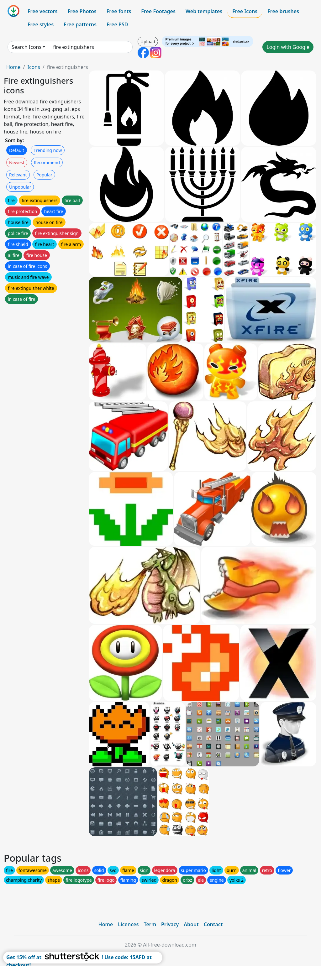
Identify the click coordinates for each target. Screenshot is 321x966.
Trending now (48, 150)
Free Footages (158, 11)
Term (150, 924)
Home (13, 67)
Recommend (47, 162)
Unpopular (20, 187)
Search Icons (26, 47)
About (191, 924)
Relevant (18, 175)
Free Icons (244, 11)
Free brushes (283, 11)
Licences (128, 924)
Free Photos (81, 11)
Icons (33, 67)
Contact (213, 924)
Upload (147, 41)
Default (16, 150)
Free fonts (119, 11)
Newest (16, 162)
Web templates (204, 11)
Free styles (41, 24)
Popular (44, 175)
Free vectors (42, 11)
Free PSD (117, 24)
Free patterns (80, 24)
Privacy (170, 924)
